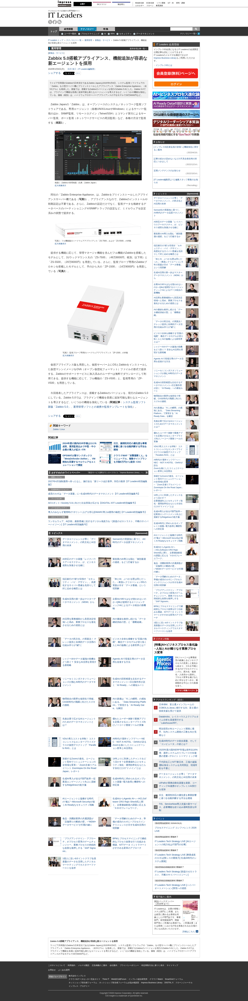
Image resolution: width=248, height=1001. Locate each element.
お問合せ (52, 970)
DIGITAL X (169, 983)
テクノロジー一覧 (73, 40)
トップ (53, 31)
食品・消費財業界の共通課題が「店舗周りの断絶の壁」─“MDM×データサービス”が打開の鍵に (79, 821)
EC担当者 (150, 3)
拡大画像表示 (60, 185)
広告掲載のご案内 (99, 965)
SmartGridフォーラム (174, 979)
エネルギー (139, 5)
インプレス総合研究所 (137, 979)
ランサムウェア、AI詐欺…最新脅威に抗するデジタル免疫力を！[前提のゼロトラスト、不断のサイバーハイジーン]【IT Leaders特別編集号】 (98, 523)
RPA (113, 33)
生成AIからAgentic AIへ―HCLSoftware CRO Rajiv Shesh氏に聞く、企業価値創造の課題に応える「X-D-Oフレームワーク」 (168, 553)
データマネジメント (145, 33)
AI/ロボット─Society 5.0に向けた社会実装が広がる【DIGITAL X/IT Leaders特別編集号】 (92, 503)
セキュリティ (125, 33)
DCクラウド (102, 4)
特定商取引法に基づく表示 (152, 965)
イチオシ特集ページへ (186, 690)
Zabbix (56, 429)
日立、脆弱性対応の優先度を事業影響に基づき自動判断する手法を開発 (130, 446)
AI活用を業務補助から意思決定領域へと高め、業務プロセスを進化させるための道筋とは (79, 622)
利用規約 (71, 965)
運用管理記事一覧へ (138, 49)
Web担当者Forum (118, 979)
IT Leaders (65, 15)
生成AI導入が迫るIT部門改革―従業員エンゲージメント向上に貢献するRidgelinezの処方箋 (79, 781)
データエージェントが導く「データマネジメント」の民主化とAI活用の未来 (79, 542)
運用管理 (88, 40)
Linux (62, 429)
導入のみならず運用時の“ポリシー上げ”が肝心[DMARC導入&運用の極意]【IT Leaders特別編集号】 (97, 512)
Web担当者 (139, 3)
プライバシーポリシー (129, 965)
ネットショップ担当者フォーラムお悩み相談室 (119, 983)
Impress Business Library (165, 58)
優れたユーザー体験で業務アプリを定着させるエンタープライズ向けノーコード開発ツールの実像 (129, 721)
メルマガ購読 (83, 965)
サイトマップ (172, 965)
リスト (77, 73)
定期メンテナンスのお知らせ (167, 170)
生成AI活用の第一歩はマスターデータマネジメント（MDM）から (168, 275)
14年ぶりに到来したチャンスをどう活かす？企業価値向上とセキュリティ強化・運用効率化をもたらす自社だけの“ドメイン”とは (168, 501)
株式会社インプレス (77, 976)
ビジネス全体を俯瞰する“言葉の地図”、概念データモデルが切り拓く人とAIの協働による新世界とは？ (130, 642)
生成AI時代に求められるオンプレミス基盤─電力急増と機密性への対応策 (129, 781)
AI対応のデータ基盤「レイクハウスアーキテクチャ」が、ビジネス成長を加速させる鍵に (79, 562)
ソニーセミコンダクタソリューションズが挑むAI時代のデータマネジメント (79, 681)
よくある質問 (64, 970)
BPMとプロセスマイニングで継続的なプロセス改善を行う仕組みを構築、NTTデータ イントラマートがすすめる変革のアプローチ (168, 612)
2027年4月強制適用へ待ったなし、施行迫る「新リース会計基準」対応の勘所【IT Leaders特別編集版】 (97, 483)
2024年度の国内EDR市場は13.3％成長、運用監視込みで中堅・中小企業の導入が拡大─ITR (79, 446)
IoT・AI (171, 3)
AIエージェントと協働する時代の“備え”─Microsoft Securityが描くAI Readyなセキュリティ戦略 (78, 801)
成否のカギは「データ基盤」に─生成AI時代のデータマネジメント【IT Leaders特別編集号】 (94, 493)
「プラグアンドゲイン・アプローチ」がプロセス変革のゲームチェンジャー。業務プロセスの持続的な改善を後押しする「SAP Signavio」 (79, 845)
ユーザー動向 (70, 33)
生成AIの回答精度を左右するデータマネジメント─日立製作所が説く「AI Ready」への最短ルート (129, 681)
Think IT (105, 979)
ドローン (149, 5)
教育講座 (159, 5)
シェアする (54, 73)
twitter (50, 22)
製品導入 (121, 4)
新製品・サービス (102, 40)
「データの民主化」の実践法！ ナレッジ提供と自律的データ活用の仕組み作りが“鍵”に (79, 642)
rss (59, 22)
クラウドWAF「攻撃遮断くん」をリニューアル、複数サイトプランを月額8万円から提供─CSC (130, 458)
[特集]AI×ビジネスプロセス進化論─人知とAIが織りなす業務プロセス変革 (176, 648)
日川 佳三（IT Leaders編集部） (82, 69)
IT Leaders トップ (55, 40)
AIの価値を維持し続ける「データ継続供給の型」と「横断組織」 (168, 312)
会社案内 (113, 965)
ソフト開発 (161, 3)
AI (105, 33)
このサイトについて (56, 965)
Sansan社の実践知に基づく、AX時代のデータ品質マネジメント (168, 213)
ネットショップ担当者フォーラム (83, 983)
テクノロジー (87, 29)
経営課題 (68, 29)
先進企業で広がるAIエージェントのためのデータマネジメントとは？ (79, 721)
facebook (55, 22)
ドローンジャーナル (183, 983)
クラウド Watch (156, 979)
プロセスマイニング (90, 33)
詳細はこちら (189, 931)
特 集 (105, 29)
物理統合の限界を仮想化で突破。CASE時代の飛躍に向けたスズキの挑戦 (79, 701)
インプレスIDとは (164, 65)
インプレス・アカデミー (79, 986)
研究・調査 (180, 3)
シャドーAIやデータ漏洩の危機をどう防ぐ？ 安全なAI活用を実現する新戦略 (79, 662)
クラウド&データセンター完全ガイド (84, 979)
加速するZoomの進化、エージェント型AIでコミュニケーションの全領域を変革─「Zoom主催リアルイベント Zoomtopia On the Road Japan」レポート (79, 765)
